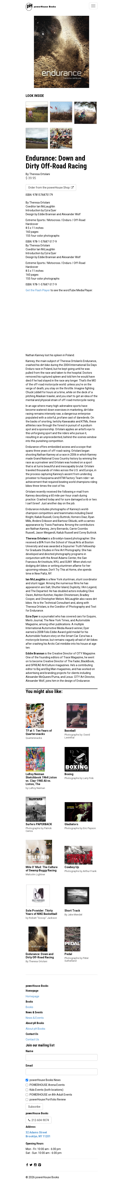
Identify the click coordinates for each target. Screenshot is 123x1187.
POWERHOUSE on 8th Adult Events (51, 1094)
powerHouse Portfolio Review (48, 1099)
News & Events (35, 1017)
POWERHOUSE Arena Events (47, 1084)
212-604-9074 (38, 1120)
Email (29, 1065)
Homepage (32, 996)
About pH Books (35, 1028)
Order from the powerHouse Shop (51, 187)
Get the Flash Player (38, 290)
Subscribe (34, 1106)
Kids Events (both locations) (46, 1089)
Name (29, 1051)
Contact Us (32, 1039)
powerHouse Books (37, 985)
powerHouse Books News (45, 1080)
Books (29, 1007)
